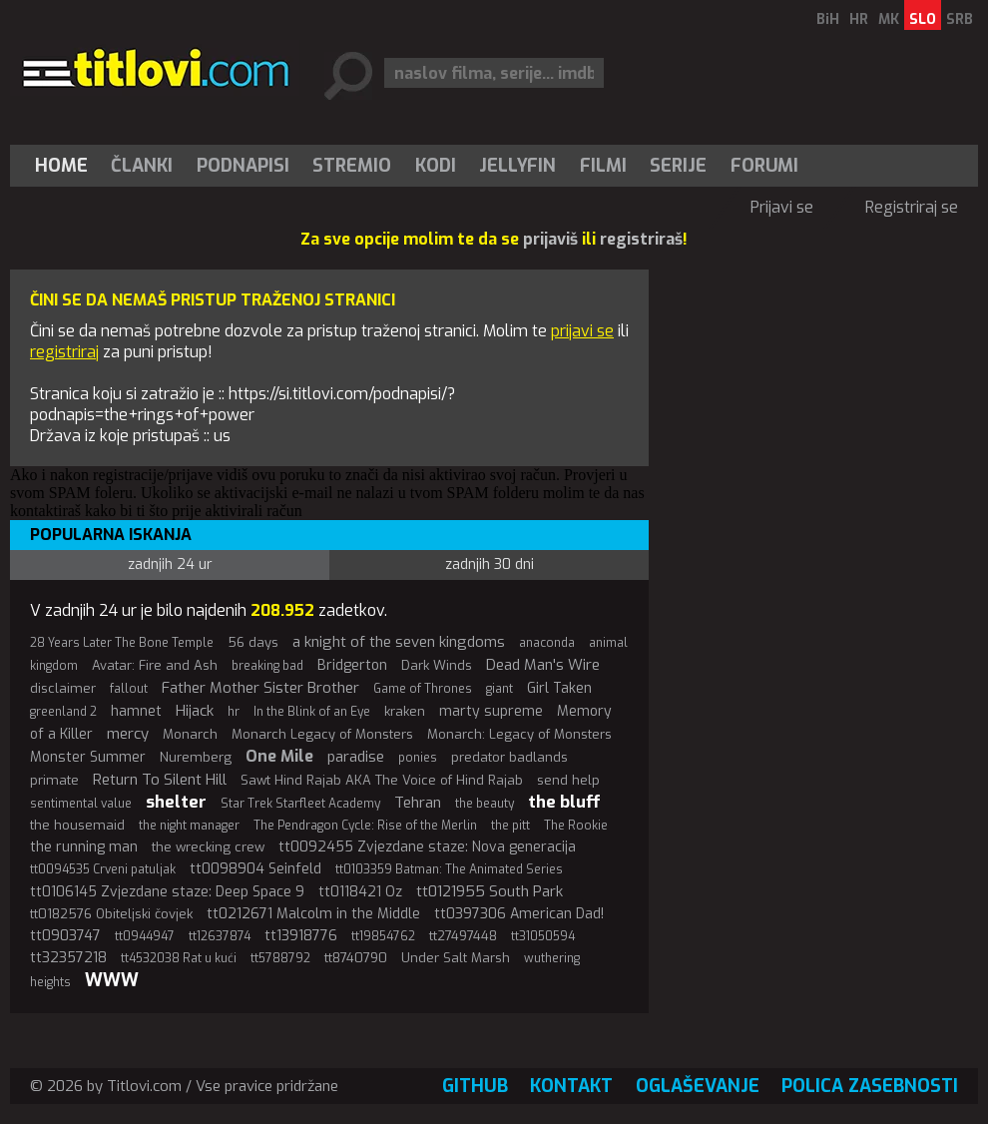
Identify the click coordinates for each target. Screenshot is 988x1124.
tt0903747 (65, 935)
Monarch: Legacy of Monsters (519, 734)
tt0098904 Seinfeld (255, 868)
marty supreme (491, 711)
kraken (404, 711)
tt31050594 (543, 936)
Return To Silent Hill (160, 780)
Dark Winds (436, 665)
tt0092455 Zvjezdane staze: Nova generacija (427, 847)
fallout (129, 689)
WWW (112, 980)
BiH (827, 19)
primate (54, 780)
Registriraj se (911, 207)
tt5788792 (280, 958)
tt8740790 (355, 957)
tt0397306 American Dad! (519, 913)
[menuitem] (66, 166)
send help (568, 780)
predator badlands (509, 757)
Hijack (195, 711)
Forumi (764, 166)
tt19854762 (383, 936)
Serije (678, 166)
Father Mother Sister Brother (260, 688)
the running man (84, 847)
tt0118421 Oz (360, 891)
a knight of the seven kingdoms (398, 642)
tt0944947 (145, 936)
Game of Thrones (422, 689)
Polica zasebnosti (869, 1086)
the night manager (189, 826)
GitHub (475, 1086)
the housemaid (77, 825)
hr (234, 712)
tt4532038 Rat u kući (179, 958)
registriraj (64, 351)
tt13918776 (300, 935)
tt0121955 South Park (489, 891)
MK (888, 19)
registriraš (641, 239)
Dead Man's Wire (543, 665)
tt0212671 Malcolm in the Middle (313, 913)
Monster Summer (88, 757)
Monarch (190, 734)
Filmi (603, 166)
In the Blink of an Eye (311, 712)
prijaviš (550, 239)
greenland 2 (63, 712)
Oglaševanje (697, 1086)
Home (61, 166)
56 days (253, 642)
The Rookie (576, 826)
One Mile (279, 756)
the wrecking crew (208, 847)
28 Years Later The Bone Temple (122, 643)
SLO (922, 19)
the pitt (510, 826)
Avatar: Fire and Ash (155, 665)
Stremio (351, 166)
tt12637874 (219, 936)
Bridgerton (352, 665)
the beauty (484, 804)
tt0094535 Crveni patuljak (103, 869)
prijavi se (582, 330)
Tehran (417, 803)
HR (858, 19)
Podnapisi (243, 166)
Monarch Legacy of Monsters (322, 734)
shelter (176, 802)
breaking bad (267, 666)
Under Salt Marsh (455, 957)
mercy (128, 734)
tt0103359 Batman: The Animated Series (449, 869)
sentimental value (81, 804)
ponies (417, 758)
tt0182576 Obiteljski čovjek (111, 913)
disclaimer (63, 688)
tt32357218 (68, 957)
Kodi (435, 166)
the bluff (564, 802)
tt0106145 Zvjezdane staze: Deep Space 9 (167, 891)
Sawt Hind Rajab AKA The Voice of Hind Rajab (382, 780)
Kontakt (571, 1086)
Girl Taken (559, 688)
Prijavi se (781, 207)
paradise (355, 757)
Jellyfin (517, 166)
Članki (142, 166)
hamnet (136, 711)
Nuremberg (196, 757)
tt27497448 (463, 935)
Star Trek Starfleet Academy (300, 804)
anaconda (547, 643)
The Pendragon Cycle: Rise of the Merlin (365, 826)
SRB (959, 19)
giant (499, 689)
